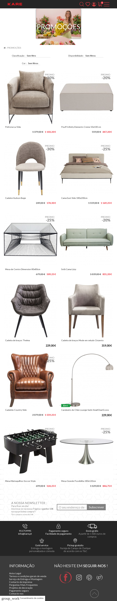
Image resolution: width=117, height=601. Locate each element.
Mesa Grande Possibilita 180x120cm (78, 481)
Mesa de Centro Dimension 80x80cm (22, 269)
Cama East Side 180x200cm (74, 198)
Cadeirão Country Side (16, 410)
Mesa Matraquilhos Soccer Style (20, 481)
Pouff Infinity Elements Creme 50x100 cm (81, 127)
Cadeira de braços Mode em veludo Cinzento (82, 340)
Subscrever (96, 507)
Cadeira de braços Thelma (17, 340)
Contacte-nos (16, 593)
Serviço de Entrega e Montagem (25, 579)
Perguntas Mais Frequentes (23, 584)
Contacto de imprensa (20, 581)
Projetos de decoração (21, 587)
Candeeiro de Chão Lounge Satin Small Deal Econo (85, 410)
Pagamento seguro (19, 590)
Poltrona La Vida (13, 127)
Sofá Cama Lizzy (68, 269)
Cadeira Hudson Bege (15, 198)
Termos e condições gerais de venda (27, 576)
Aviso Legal (15, 573)
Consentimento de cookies (23, 598)
